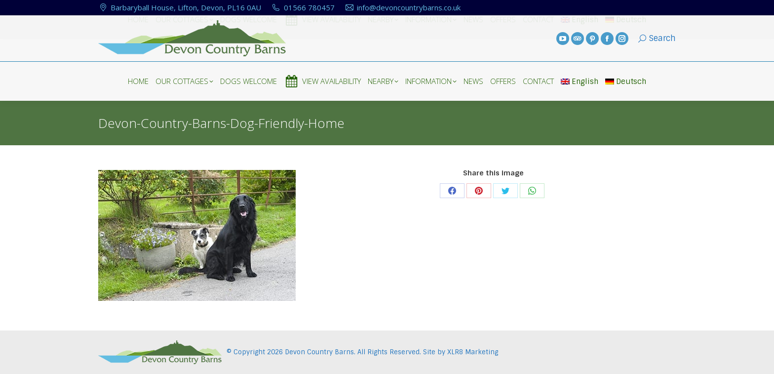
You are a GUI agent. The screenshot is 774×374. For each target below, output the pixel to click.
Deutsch (625, 81)
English (579, 81)
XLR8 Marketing (472, 352)
